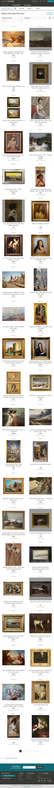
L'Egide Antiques (40, 538)
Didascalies (13, 91)
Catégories (21, 775)
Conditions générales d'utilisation (24, 785)
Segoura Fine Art (13, 572)
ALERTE (50, 13)
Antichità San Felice (40, 125)
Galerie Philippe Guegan (40, 91)
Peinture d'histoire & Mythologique (11, 758)
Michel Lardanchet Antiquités (13, 710)
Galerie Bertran (40, 297)
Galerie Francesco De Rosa (40, 710)
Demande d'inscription (6, 778)
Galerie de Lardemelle (40, 503)
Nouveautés (21, 8)
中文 (44, 1)
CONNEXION (50, 1)
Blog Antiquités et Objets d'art (43, 778)
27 (37, 751)
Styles (20, 776)
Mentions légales (15, 785)
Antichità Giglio (40, 366)
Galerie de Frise (13, 228)
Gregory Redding (13, 57)
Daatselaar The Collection (40, 160)
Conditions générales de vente (37, 785)
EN (42, 1)
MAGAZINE (27, 5)
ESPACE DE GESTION (8, 775)
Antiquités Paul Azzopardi (40, 194)
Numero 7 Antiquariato (40, 469)
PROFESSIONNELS (30, 773)
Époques (20, 778)
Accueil (39, 775)
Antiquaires (29, 775)
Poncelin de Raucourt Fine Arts (13, 160)
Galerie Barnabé (13, 675)
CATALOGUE (4, 5)
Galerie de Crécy (40, 57)
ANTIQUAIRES (16, 5)
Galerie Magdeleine (40, 744)
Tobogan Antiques (40, 332)
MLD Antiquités (13, 400)
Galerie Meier (13, 194)
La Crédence (40, 228)
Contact (39, 777)
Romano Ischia (13, 125)
